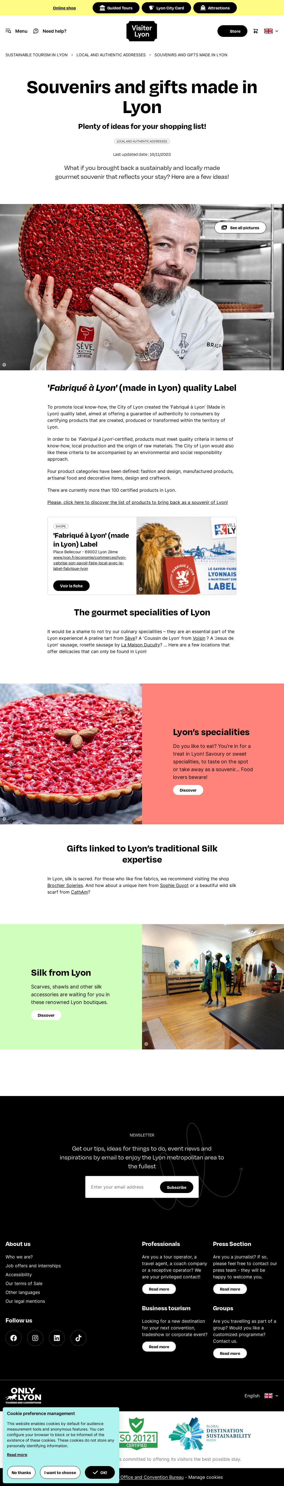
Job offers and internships (33, 1265)
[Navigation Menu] (16, 31)
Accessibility (19, 1274)
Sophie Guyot (174, 885)
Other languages (23, 1292)
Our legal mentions (25, 1301)
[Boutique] (230, 31)
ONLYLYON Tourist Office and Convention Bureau (132, 1477)
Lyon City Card (166, 8)
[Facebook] (14, 1338)
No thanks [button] (21, 1472)
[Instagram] (35, 1338)
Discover (188, 790)
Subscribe (176, 1187)
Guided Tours (116, 8)
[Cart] (255, 31)
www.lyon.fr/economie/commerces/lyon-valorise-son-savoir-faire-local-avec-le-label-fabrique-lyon (89, 563)
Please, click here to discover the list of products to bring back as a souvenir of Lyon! (137, 502)
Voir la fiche (71, 585)
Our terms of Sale (24, 1283)
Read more (159, 1289)
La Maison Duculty (140, 645)
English (261, 1395)
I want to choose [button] (60, 1472)
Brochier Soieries (65, 885)
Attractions (215, 8)
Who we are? (19, 1257)
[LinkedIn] (57, 1338)
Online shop (64, 8)
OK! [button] (100, 1472)
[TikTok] (78, 1338)
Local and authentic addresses (111, 54)
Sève (130, 638)
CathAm (79, 892)
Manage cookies (205, 1477)
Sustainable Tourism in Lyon (37, 54)
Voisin (199, 638)
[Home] (142, 31)
